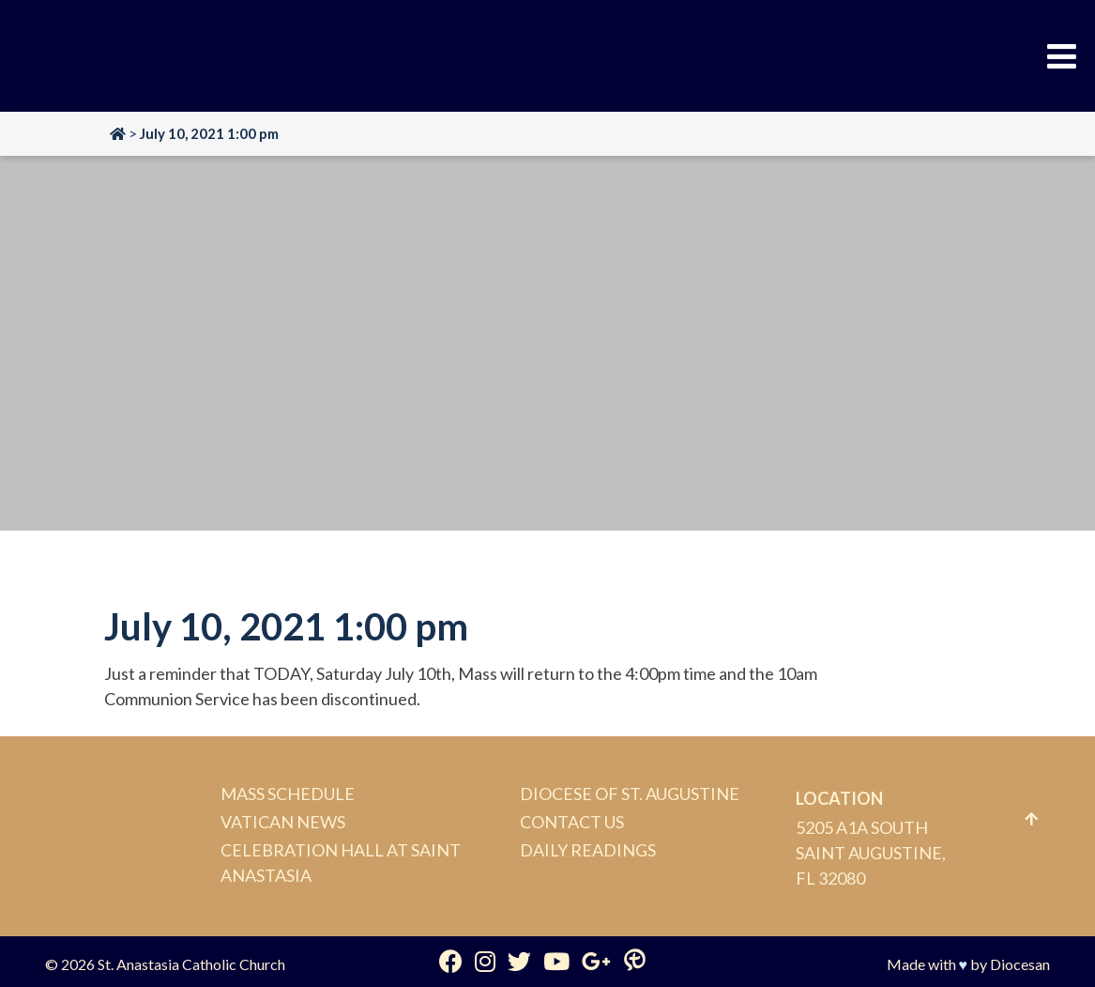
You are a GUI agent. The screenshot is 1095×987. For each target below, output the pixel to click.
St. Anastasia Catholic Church (191, 964)
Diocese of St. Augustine (629, 793)
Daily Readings (588, 850)
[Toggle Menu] (1061, 56)
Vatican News (283, 821)
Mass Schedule (288, 793)
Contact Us (572, 821)
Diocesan (1020, 964)
